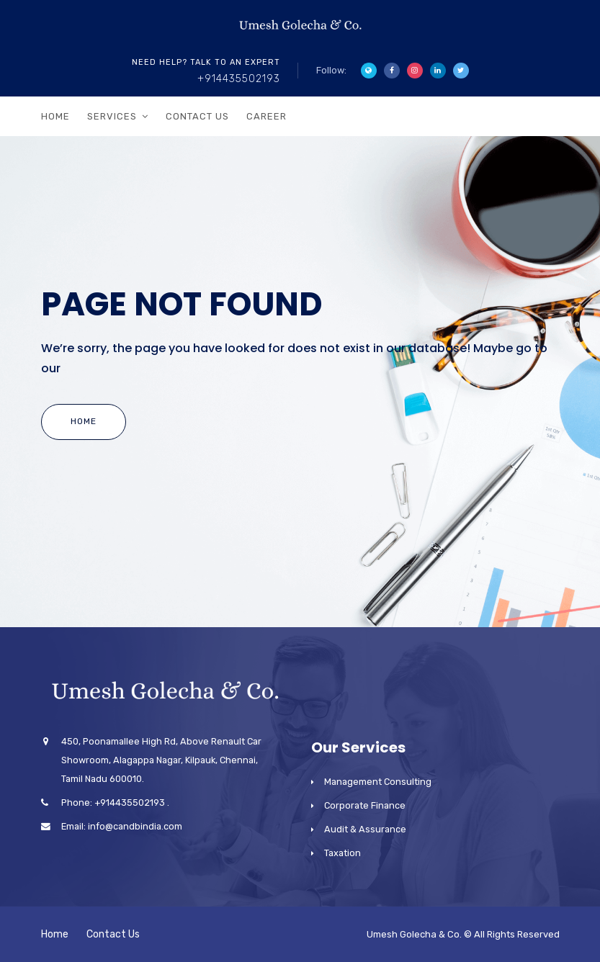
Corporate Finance (365, 805)
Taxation (342, 853)
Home (55, 116)
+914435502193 (238, 79)
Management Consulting (377, 781)
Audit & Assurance (365, 829)
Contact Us (197, 116)
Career (266, 116)
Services (112, 116)
